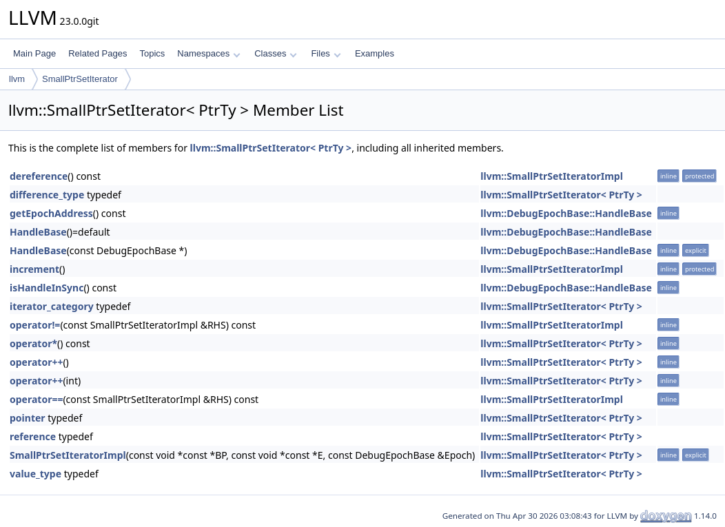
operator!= (35, 324)
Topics (152, 53)
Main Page (34, 53)
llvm (17, 79)
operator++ (36, 362)
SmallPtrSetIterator (80, 79)
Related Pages (97, 53)
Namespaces (208, 53)
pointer (27, 417)
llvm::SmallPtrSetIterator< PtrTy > (271, 147)
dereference (39, 176)
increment (34, 269)
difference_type (47, 194)
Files (325, 53)
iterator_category (52, 306)
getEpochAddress (51, 213)
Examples (374, 53)
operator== (36, 399)
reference (33, 436)
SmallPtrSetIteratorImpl (68, 455)
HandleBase (38, 231)
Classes (275, 53)
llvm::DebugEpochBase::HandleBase (566, 213)
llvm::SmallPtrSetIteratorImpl (551, 176)
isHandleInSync (46, 287)
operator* (33, 343)
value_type (35, 473)
